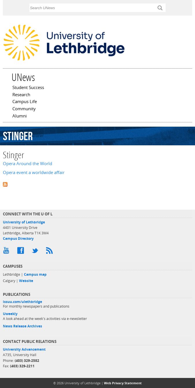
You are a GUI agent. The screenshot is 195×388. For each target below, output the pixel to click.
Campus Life (24, 102)
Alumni (19, 116)
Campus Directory (18, 238)
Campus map (35, 274)
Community (24, 109)
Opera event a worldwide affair (34, 172)
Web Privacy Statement (123, 383)
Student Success (28, 87)
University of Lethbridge (24, 222)
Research (21, 95)
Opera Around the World (27, 164)
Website (26, 281)
